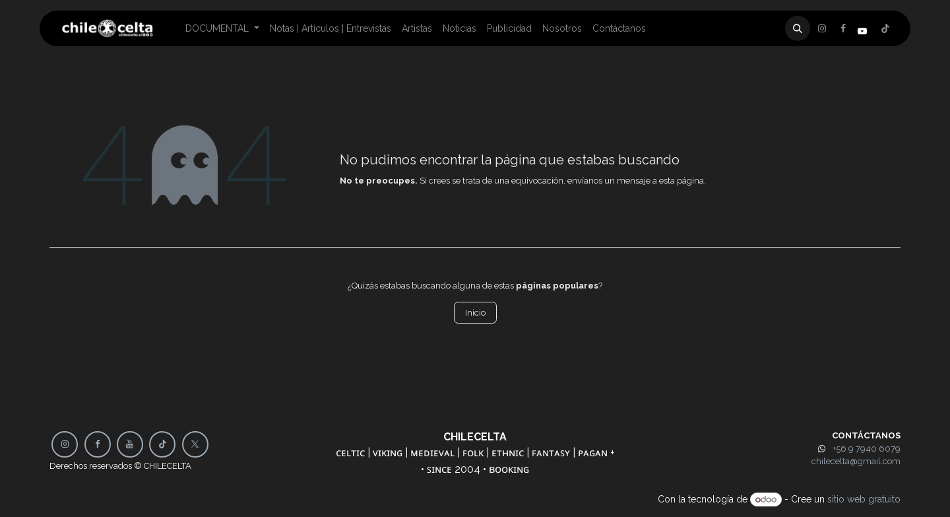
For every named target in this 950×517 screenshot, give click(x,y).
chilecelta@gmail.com (856, 461)
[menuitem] (222, 29)
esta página (681, 181)
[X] (843, 28)
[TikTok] (162, 444)
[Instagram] (885, 28)
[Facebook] (822, 28)
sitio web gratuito (864, 499)
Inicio (475, 313)
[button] (797, 28)
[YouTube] (130, 444)
